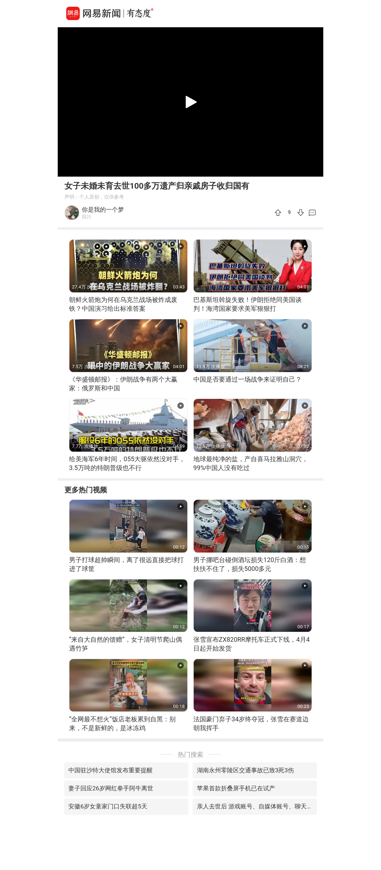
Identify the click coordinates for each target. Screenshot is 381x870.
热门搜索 (190, 754)
